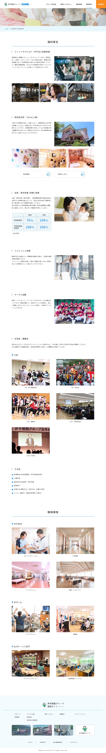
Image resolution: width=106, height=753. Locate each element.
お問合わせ (43, 742)
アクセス (30, 742)
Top (6, 29)
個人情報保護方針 (57, 742)
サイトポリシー (74, 742)
